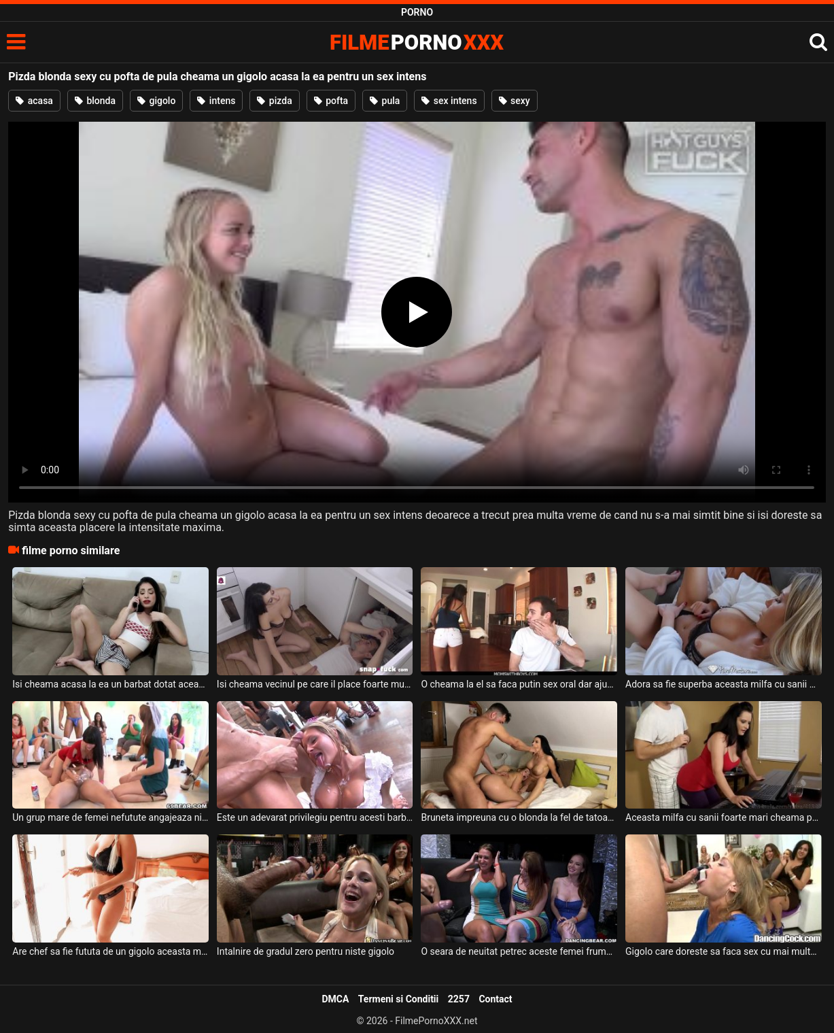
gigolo (156, 100)
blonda (95, 100)
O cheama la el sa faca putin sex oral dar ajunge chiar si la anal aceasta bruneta (519, 684)
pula (385, 100)
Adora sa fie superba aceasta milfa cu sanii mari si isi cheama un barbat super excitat (723, 684)
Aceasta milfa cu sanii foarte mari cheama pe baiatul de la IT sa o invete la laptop (723, 817)
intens (216, 100)
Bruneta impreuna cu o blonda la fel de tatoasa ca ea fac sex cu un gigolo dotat (519, 817)
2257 (459, 999)
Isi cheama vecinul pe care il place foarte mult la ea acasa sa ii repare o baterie (315, 684)
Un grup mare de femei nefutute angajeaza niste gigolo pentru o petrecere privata (110, 817)
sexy (514, 100)
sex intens (448, 100)
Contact (495, 999)
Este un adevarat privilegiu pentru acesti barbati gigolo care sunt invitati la (315, 817)
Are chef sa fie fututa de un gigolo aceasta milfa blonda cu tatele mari (110, 951)
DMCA (335, 999)
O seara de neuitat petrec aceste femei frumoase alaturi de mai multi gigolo (519, 951)
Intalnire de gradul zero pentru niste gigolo (305, 951)
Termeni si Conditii (398, 999)
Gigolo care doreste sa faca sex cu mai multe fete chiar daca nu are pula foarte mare (723, 951)
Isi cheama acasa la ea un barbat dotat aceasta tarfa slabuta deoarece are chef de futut (110, 684)
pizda (274, 100)
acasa (34, 100)
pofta (331, 100)
